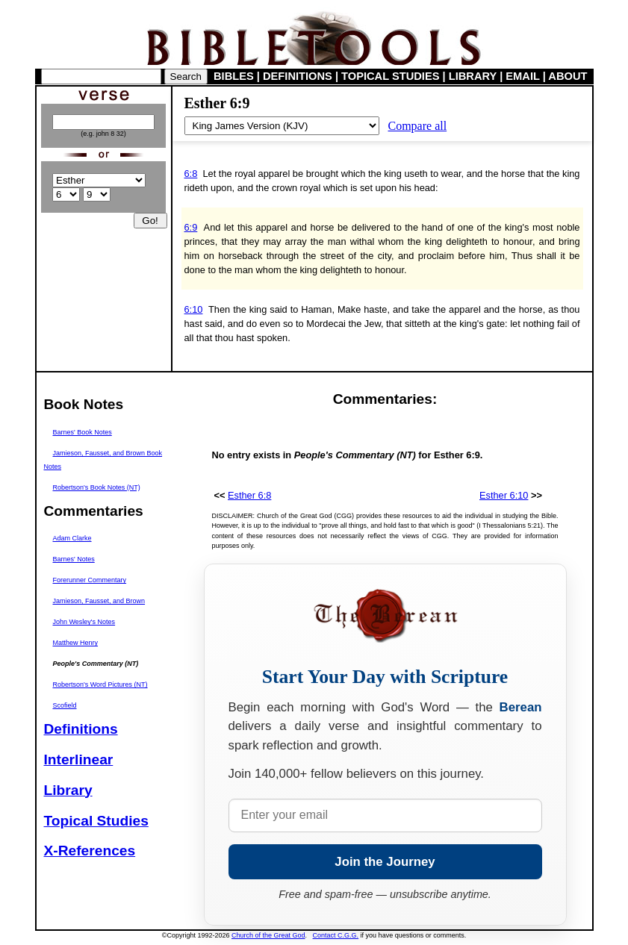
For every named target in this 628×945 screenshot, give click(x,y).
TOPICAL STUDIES (390, 76)
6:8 (191, 173)
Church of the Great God (268, 935)
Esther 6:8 (249, 495)
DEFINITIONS (297, 76)
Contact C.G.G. (336, 935)
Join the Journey (385, 862)
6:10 (193, 309)
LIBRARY (473, 76)
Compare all (417, 125)
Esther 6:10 (503, 495)
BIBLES (234, 76)
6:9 (191, 227)
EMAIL (522, 76)
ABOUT (567, 76)
